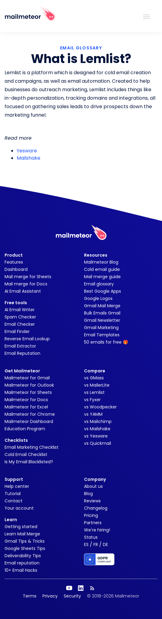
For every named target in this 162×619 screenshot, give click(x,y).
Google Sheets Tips (25, 548)
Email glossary (99, 284)
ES (86, 544)
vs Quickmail (97, 443)
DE (105, 544)
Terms (29, 596)
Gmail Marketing (101, 327)
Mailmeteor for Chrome (30, 414)
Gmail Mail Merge (102, 306)
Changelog (95, 508)
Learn (11, 520)
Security (72, 596)
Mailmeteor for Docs (26, 400)
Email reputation (22, 563)
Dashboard (16, 269)
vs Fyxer (92, 400)
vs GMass (94, 378)
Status (91, 537)
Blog (88, 494)
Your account (19, 508)
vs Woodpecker (100, 407)
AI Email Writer (20, 310)
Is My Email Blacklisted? (29, 462)
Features (14, 262)
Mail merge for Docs (26, 284)
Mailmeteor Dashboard (29, 421)
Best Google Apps (102, 291)
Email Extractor (20, 346)
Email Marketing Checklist (32, 447)
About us (93, 486)
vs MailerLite (97, 385)
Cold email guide (102, 269)
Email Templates (102, 335)
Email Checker (20, 324)
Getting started (21, 527)
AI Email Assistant (23, 291)
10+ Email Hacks (21, 570)
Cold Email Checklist (26, 454)
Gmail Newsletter (102, 320)
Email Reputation (22, 353)
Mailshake (28, 158)
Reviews (92, 501)
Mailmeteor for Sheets (28, 392)
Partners (93, 523)
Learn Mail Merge (22, 534)
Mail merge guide (102, 277)
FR (95, 544)
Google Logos (98, 298)
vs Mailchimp (98, 421)
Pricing (91, 515)
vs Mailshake (97, 429)
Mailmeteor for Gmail (27, 378)
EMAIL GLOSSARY (81, 48)
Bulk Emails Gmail (102, 313)
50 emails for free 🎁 (106, 342)
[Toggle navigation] (146, 16)
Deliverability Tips (23, 556)
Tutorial (13, 494)
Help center (17, 486)
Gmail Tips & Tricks (25, 541)
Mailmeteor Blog (101, 262)
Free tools (16, 303)
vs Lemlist (94, 392)
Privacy (50, 596)
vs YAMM (93, 414)
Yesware (27, 150)
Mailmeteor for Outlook (29, 385)
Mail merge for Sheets (28, 277)
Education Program (25, 429)
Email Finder (17, 331)
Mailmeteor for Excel (26, 407)
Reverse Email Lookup (27, 339)
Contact (13, 501)
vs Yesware (96, 436)
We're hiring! (97, 530)
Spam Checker (20, 317)
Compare (94, 371)
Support (14, 479)
